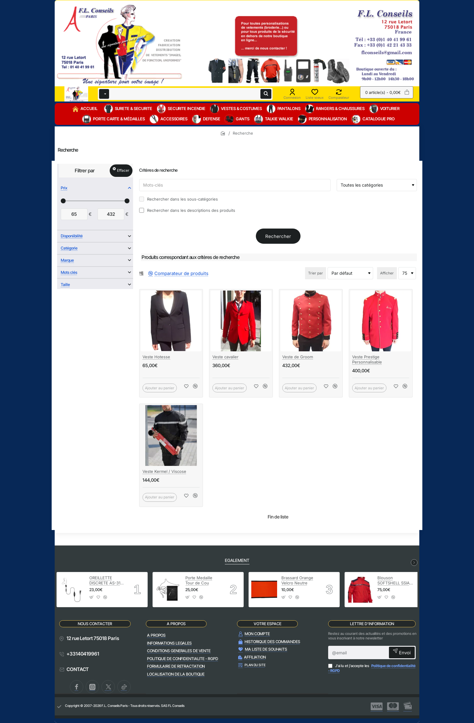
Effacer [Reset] (123, 170)
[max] (111, 214)
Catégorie (69, 248)
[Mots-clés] (235, 185)
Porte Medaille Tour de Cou (198, 580)
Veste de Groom (297, 356)
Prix (64, 187)
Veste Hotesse (156, 356)
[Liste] (146, 273)
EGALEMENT (237, 560)
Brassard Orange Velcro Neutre (297, 580)
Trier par (315, 273)
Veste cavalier (225, 356)
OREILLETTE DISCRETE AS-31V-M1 (107, 580)
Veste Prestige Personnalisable (367, 359)
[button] (186, 388)
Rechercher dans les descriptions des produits (187, 210)
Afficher (387, 273)
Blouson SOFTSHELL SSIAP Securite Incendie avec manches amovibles (394, 580)
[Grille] (141, 273)
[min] (74, 214)
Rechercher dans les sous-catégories (178, 199)
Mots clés (69, 272)
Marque (67, 260)
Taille (65, 284)
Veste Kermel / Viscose (164, 471)
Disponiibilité (72, 235)
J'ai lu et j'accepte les (372, 668)
